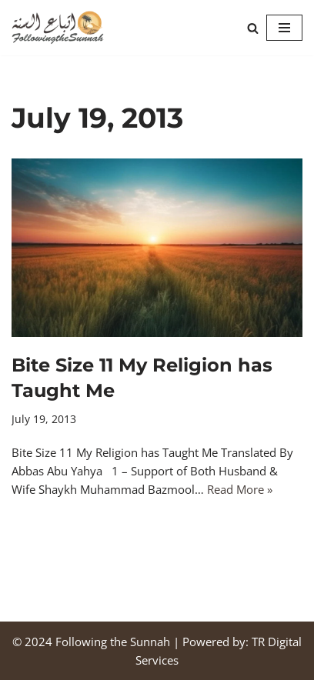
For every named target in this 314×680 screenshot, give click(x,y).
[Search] (253, 28)
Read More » (239, 489)
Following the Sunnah (112, 641)
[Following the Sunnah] (58, 28)
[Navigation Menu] (284, 28)
